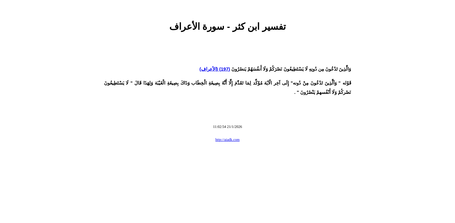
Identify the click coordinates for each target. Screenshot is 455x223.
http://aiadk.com (227, 140)
